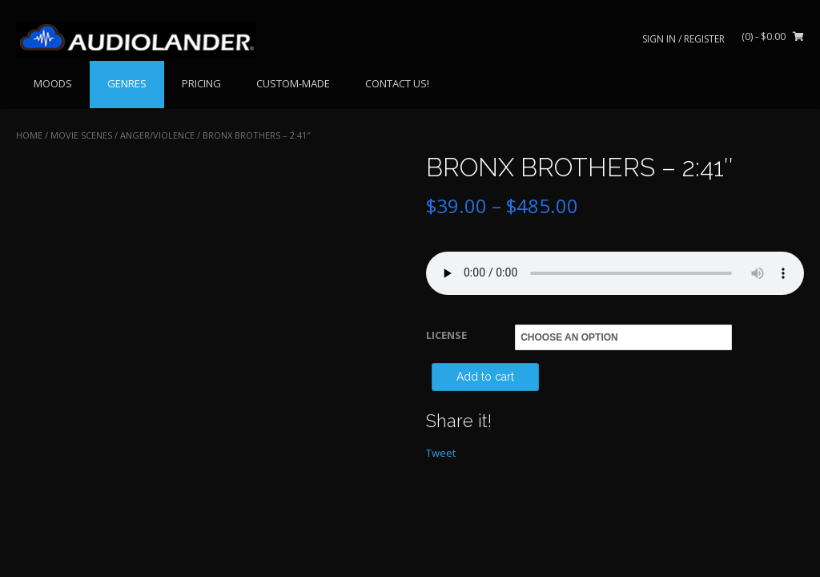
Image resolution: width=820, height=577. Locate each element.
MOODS (53, 83)
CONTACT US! (397, 83)
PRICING (201, 83)
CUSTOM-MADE (293, 83)
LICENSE (446, 335)
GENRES (127, 83)
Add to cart (485, 376)
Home (29, 135)
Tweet (441, 453)
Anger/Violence (157, 135)
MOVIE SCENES (81, 135)
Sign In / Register (683, 39)
